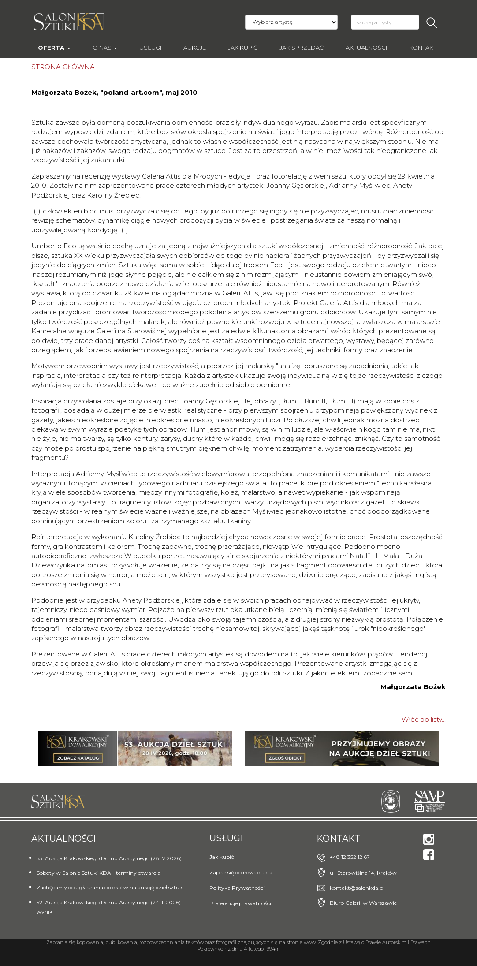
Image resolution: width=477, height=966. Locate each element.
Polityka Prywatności (237, 887)
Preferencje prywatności (240, 903)
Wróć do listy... (424, 719)
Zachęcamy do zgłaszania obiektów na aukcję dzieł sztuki (110, 887)
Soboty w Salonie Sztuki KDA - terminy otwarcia (98, 872)
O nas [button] (105, 47)
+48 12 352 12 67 (350, 857)
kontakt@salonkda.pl (357, 887)
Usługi (150, 47)
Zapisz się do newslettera (240, 872)
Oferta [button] (54, 47)
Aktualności (366, 47)
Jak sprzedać (301, 47)
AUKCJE (194, 47)
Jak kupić (242, 47)
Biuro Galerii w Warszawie (363, 902)
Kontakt (422, 47)
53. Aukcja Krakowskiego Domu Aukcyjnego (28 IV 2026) (109, 858)
